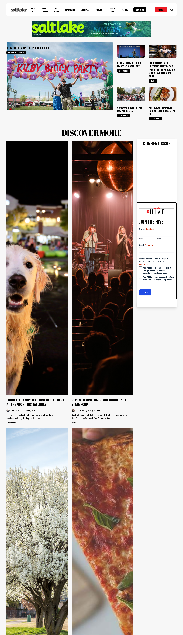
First (141, 238)
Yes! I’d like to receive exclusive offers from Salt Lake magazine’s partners (158, 278)
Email (146, 245)
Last (159, 238)
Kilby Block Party (16, 52)
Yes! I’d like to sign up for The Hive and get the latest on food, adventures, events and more (157, 270)
